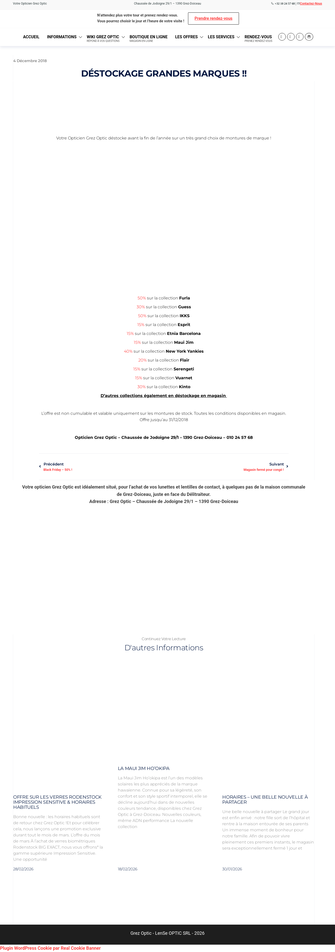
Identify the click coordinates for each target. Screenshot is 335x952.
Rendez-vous (258, 38)
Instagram (291, 37)
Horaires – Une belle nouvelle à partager (265, 799)
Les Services (221, 36)
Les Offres (186, 36)
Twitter (300, 37)
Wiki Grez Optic (103, 38)
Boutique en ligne (148, 38)
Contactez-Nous (311, 3)
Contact (309, 37)
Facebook (282, 37)
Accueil (31, 36)
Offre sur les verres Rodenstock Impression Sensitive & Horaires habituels (57, 802)
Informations (62, 36)
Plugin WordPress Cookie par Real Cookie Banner (50, 948)
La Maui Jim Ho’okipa (144, 768)
